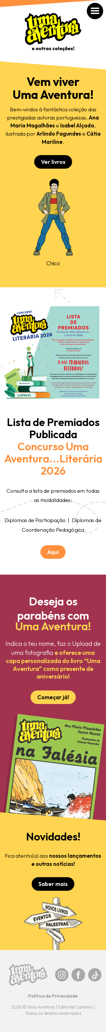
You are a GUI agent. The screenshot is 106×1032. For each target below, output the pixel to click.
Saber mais (53, 883)
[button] (101, 4)
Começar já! (53, 697)
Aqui (53, 551)
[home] (53, 35)
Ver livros (53, 161)
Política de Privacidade (53, 996)
